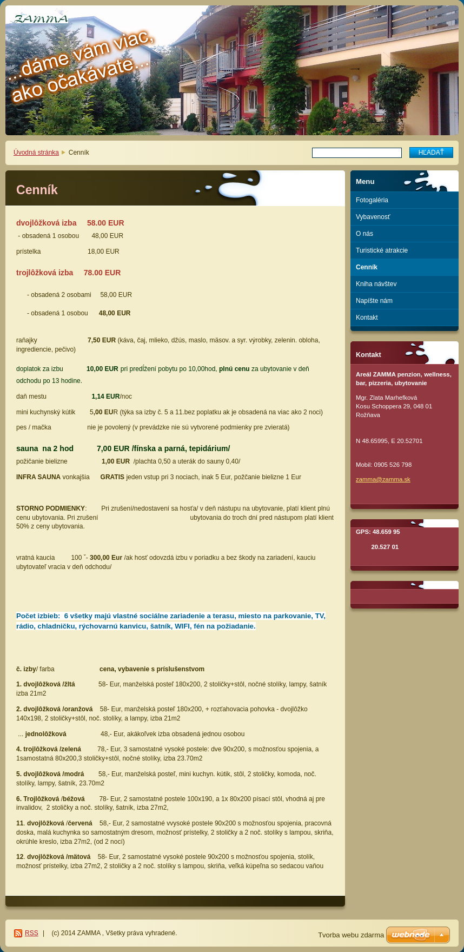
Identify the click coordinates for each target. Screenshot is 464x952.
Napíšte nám (374, 301)
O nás (364, 233)
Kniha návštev (376, 284)
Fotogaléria (372, 200)
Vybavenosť (373, 217)
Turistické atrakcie (382, 250)
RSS (31, 933)
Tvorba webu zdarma (351, 935)
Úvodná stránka (36, 152)
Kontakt (367, 317)
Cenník (366, 267)
